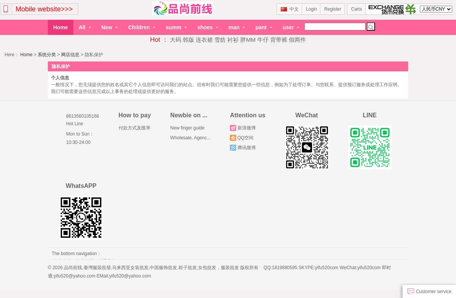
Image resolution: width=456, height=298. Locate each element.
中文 (290, 9)
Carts (356, 9)
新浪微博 (242, 128)
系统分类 (47, 54)
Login (311, 9)
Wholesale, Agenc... (190, 137)
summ (176, 27)
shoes (207, 27)
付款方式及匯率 (134, 128)
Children (141, 27)
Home (60, 27)
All (85, 27)
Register (332, 9)
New (109, 27)
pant (263, 27)
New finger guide (187, 128)
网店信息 (70, 54)
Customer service (429, 292)
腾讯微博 (242, 148)
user (291, 27)
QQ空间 (241, 138)
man (237, 27)
